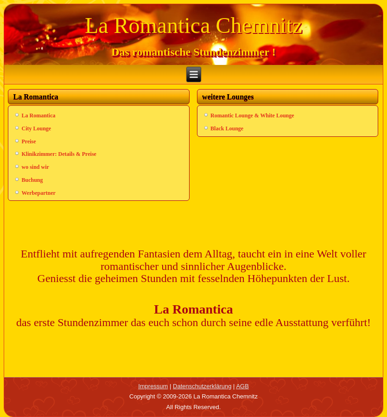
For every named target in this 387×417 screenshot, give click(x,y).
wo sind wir (35, 167)
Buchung (32, 180)
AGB (242, 386)
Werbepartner (38, 193)
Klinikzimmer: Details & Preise (58, 154)
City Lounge (36, 128)
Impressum (153, 386)
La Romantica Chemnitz (193, 25)
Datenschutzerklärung (202, 386)
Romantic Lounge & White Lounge (252, 115)
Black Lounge (226, 128)
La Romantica (38, 115)
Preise (28, 141)
